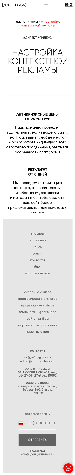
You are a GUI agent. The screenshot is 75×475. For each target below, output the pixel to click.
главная (21, 21)
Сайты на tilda (37, 318)
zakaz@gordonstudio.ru (37, 361)
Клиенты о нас (37, 331)
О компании (37, 240)
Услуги (37, 253)
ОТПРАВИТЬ (37, 440)
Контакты (37, 260)
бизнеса (49, 312)
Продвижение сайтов (37, 305)
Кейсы (37, 247)
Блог (37, 266)
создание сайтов (37, 292)
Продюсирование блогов (37, 298)
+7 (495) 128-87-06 (37, 358)
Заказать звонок (37, 273)
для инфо (36, 312)
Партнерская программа (37, 325)
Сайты (24, 312)
